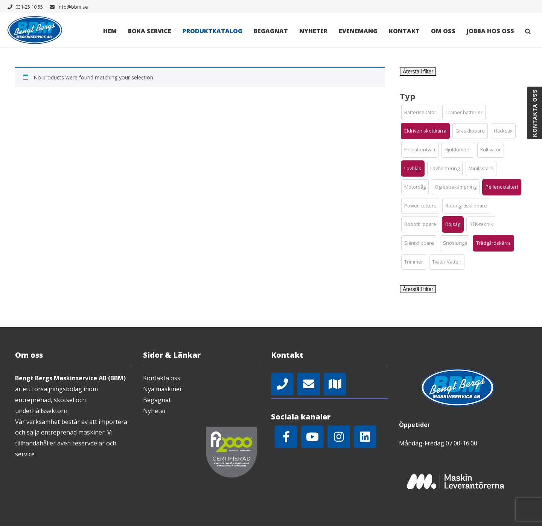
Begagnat (271, 31)
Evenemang (358, 31)
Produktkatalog (212, 31)
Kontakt (404, 31)
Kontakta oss (161, 378)
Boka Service (149, 31)
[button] (420, 112)
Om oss (443, 31)
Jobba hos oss (490, 31)
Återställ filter (418, 72)
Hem (110, 31)
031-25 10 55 (29, 6)
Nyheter (313, 31)
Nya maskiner (162, 389)
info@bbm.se (73, 6)
